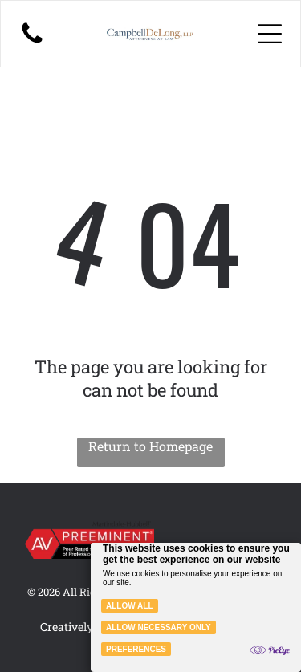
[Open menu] (270, 34)
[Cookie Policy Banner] (196, 607)
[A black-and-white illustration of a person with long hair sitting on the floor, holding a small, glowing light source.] (32, 41)
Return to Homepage (150, 446)
